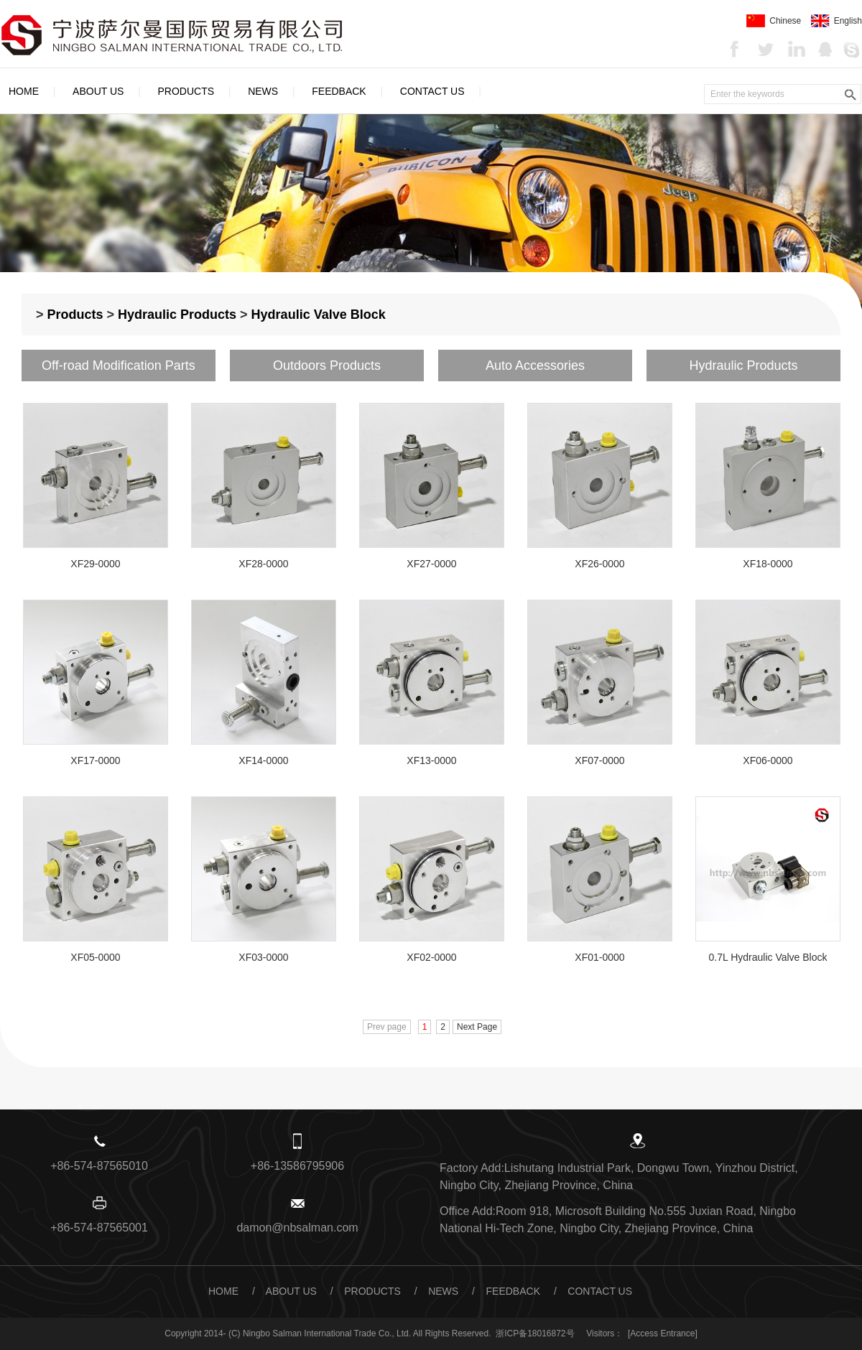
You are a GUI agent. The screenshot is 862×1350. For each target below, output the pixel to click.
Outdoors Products (327, 365)
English (836, 21)
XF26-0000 (599, 563)
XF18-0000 (767, 563)
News (263, 91)
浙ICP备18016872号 (535, 1333)
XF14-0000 (263, 760)
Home (24, 91)
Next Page (477, 1027)
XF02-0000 (431, 957)
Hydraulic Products (177, 314)
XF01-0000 (599, 957)
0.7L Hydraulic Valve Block (768, 957)
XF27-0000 (431, 563)
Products (186, 91)
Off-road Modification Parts (118, 365)
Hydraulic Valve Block (318, 314)
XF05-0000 (95, 957)
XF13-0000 (431, 760)
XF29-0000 (95, 563)
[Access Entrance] (663, 1333)
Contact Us (432, 91)
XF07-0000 (599, 760)
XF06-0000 (767, 760)
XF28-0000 (263, 563)
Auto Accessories (535, 365)
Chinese (773, 21)
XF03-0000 (263, 957)
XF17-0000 (95, 760)
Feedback (339, 91)
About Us (98, 91)
